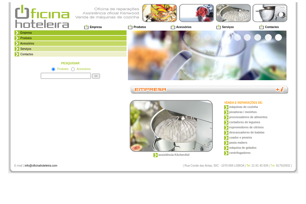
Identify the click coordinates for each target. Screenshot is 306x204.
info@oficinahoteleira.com (41, 165)
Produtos (25, 38)
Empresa (25, 32)
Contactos (26, 54)
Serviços (25, 48)
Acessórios (26, 43)
